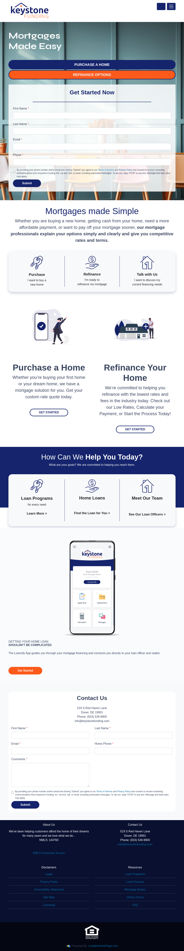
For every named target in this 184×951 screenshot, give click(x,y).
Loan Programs (135, 874)
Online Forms (135, 897)
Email (17, 139)
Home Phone (104, 743)
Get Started (49, 412)
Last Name (21, 123)
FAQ (135, 905)
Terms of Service (106, 170)
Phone (18, 154)
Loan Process (135, 881)
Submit (27, 183)
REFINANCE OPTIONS (92, 75)
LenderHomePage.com (103, 945)
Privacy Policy (125, 170)
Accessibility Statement (49, 889)
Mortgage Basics (135, 889)
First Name (21, 108)
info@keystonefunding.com (135, 844)
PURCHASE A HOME (92, 65)
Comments (19, 759)
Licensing (49, 905)
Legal (48, 874)
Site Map (48, 897)
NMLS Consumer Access (49, 852)
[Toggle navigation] (171, 6)
